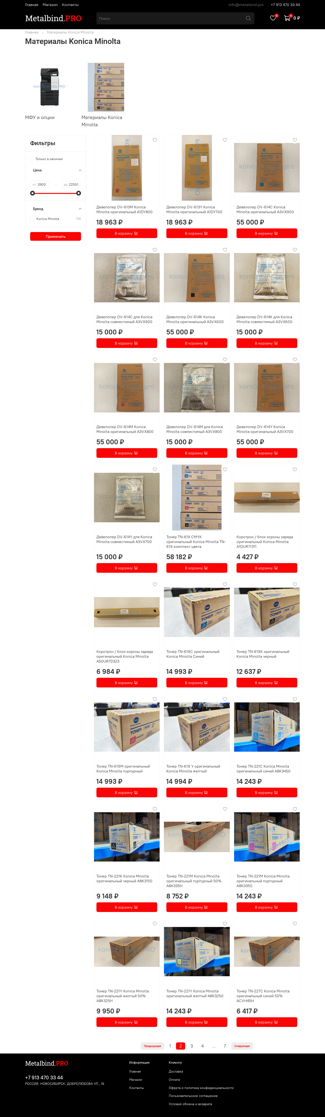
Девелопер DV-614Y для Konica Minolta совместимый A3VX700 (124, 539)
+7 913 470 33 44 (285, 4)
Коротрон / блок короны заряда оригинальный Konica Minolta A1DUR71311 (265, 541)
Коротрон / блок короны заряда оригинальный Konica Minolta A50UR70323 (124, 656)
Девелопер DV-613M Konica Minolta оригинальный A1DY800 (124, 209)
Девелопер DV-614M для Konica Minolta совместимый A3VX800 (194, 429)
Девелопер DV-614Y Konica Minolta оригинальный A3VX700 (265, 429)
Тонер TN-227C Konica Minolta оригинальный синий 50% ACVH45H (263, 996)
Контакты (70, 4)
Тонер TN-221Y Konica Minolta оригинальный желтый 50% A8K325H (122, 996)
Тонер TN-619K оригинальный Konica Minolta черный (263, 654)
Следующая (242, 1046)
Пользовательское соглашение (193, 1096)
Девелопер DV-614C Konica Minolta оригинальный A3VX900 (265, 209)
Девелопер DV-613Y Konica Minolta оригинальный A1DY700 (194, 209)
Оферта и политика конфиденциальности (201, 1088)
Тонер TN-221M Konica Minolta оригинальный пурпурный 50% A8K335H (193, 881)
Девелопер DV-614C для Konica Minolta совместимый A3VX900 (124, 319)
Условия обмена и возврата (190, 1104)
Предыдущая (152, 1046)
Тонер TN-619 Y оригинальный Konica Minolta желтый (193, 768)
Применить (56, 236)
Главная (31, 4)
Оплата (174, 1079)
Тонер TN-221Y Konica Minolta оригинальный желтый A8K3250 (194, 993)
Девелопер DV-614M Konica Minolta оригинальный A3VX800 (125, 429)
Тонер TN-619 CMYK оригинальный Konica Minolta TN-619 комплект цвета (196, 541)
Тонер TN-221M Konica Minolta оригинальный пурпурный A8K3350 (263, 881)
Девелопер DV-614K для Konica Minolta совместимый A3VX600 (264, 319)
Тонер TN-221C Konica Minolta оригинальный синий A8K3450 (264, 768)
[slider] (32, 193)
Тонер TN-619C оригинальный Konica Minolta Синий (192, 654)
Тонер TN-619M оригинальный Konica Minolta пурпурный (123, 768)
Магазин (50, 4)
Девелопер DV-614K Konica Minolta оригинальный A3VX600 (195, 319)
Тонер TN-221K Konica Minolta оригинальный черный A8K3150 (124, 878)
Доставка (176, 1071)
